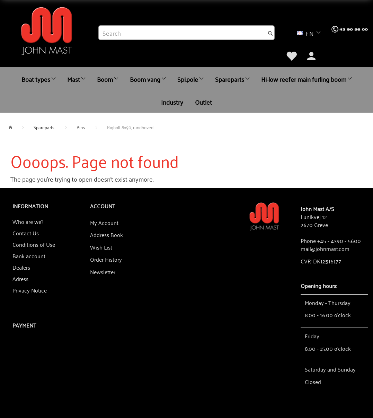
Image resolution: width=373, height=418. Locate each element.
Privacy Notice (29, 290)
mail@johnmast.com (325, 248)
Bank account (28, 256)
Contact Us (25, 233)
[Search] (270, 32)
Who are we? (27, 221)
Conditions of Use (33, 244)
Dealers (21, 267)
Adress (20, 279)
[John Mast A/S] (264, 216)
